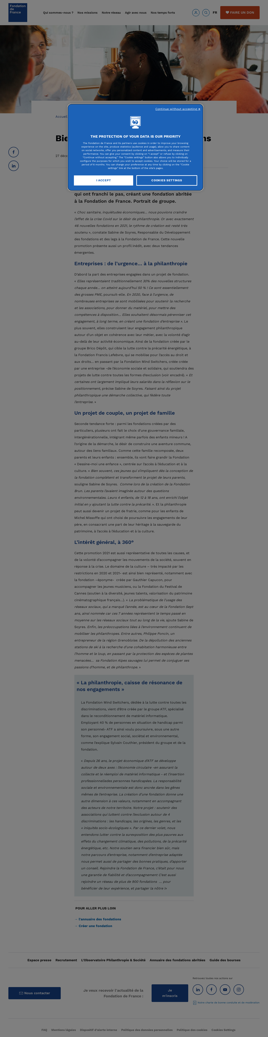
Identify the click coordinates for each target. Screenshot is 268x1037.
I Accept (103, 180)
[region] (135, 147)
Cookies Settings (166, 180)
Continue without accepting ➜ (177, 109)
